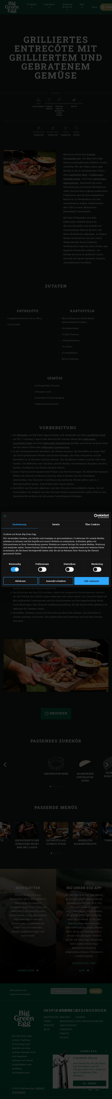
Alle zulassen (91, 580)
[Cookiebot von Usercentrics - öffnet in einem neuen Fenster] (96, 516)
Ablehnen (20, 580)
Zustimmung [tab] (19, 524)
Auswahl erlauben (56, 580)
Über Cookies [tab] (92, 524)
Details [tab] (56, 524)
